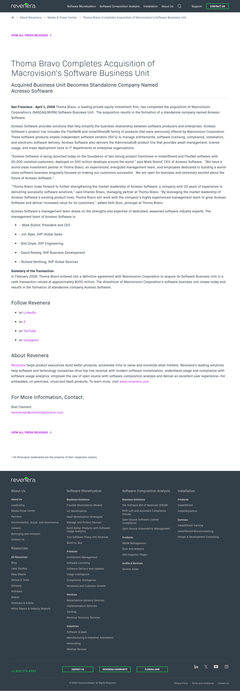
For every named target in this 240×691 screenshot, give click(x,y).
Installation (186, 490)
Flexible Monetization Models (84, 505)
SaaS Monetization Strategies (84, 516)
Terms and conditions (203, 683)
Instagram (31, 340)
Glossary (16, 585)
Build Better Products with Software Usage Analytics (88, 529)
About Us (18, 490)
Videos (15, 597)
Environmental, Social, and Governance (34, 522)
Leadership (18, 505)
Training (71, 611)
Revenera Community (115, 669)
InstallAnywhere (187, 511)
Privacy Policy (181, 683)
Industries (73, 626)
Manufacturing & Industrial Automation (90, 637)
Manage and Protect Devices (84, 522)
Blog (14, 562)
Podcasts (16, 591)
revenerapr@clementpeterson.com (37, 412)
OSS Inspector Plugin (134, 554)
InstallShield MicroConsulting (195, 531)
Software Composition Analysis (146, 490)
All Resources (19, 557)
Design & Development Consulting (198, 537)
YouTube (29, 330)
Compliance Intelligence (81, 580)
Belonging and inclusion (25, 534)
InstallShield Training (190, 525)
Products (72, 551)
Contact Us (217, 6)
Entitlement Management (82, 557)
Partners (16, 516)
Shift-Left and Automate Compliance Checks (144, 512)
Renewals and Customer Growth (86, 586)
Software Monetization (84, 490)
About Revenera (30, 17)
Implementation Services (82, 606)
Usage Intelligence (78, 574)
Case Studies (19, 568)
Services (72, 594)
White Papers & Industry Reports (30, 608)
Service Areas (130, 569)
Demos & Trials (20, 580)
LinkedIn (29, 312)
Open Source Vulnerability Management (146, 528)
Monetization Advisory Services (85, 600)
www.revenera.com (134, 381)
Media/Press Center (23, 510)
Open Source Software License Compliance (140, 521)
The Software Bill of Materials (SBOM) (145, 505)
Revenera (18, 365)
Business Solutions (78, 499)
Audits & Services (132, 563)
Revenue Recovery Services (83, 617)
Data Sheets (18, 574)
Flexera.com (152, 669)
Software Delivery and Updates (85, 568)
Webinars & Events (22, 603)
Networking (74, 643)
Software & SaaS (77, 632)
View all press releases (29, 35)
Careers (16, 528)
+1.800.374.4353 (23, 671)
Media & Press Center (62, 17)
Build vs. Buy (74, 543)
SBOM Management (134, 543)
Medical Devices (76, 649)
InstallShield (185, 505)
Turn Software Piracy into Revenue (87, 537)
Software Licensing (78, 563)
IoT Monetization (77, 511)
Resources (19, 547)
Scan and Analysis (133, 549)
